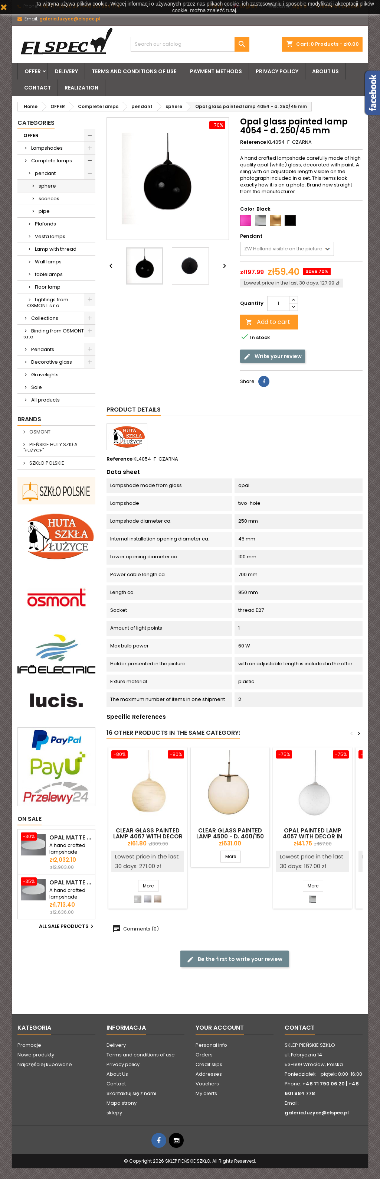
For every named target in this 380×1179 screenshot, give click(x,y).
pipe (44, 211)
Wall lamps (48, 261)
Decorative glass (51, 362)
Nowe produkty (35, 1054)
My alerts (206, 1093)
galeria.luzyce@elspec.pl (70, 19)
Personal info (211, 1045)
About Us (325, 71)
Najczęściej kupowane (44, 1064)
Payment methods (216, 71)
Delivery (66, 71)
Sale (36, 387)
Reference (253, 142)
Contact (37, 87)
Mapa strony (122, 1103)
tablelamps (49, 274)
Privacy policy (277, 71)
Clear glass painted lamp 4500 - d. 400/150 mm (230, 836)
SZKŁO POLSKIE (46, 463)
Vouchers (207, 1083)
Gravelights (45, 374)
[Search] (190, 44)
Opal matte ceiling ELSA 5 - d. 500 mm (70, 883)
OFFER (32, 71)
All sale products (67, 926)
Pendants (42, 349)
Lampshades (47, 148)
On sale (29, 819)
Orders (204, 1054)
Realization (81, 87)
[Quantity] (278, 303)
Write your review (272, 356)
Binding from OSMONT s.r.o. (53, 333)
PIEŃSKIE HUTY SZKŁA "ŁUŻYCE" (50, 447)
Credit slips (209, 1064)
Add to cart (268, 322)
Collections (44, 318)
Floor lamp (47, 286)
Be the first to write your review (234, 959)
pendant (45, 173)
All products (45, 399)
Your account (220, 1027)
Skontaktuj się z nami (131, 1093)
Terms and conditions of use (134, 71)
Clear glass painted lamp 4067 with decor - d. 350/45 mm (148, 836)
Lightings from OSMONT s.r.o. (47, 302)
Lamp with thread (55, 249)
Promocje (29, 1045)
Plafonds (45, 223)
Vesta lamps (50, 236)
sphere (47, 185)
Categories (36, 122)
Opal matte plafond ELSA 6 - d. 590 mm (70, 838)
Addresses (209, 1074)
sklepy (114, 1112)
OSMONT (39, 431)
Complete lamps (51, 160)
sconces (49, 198)
